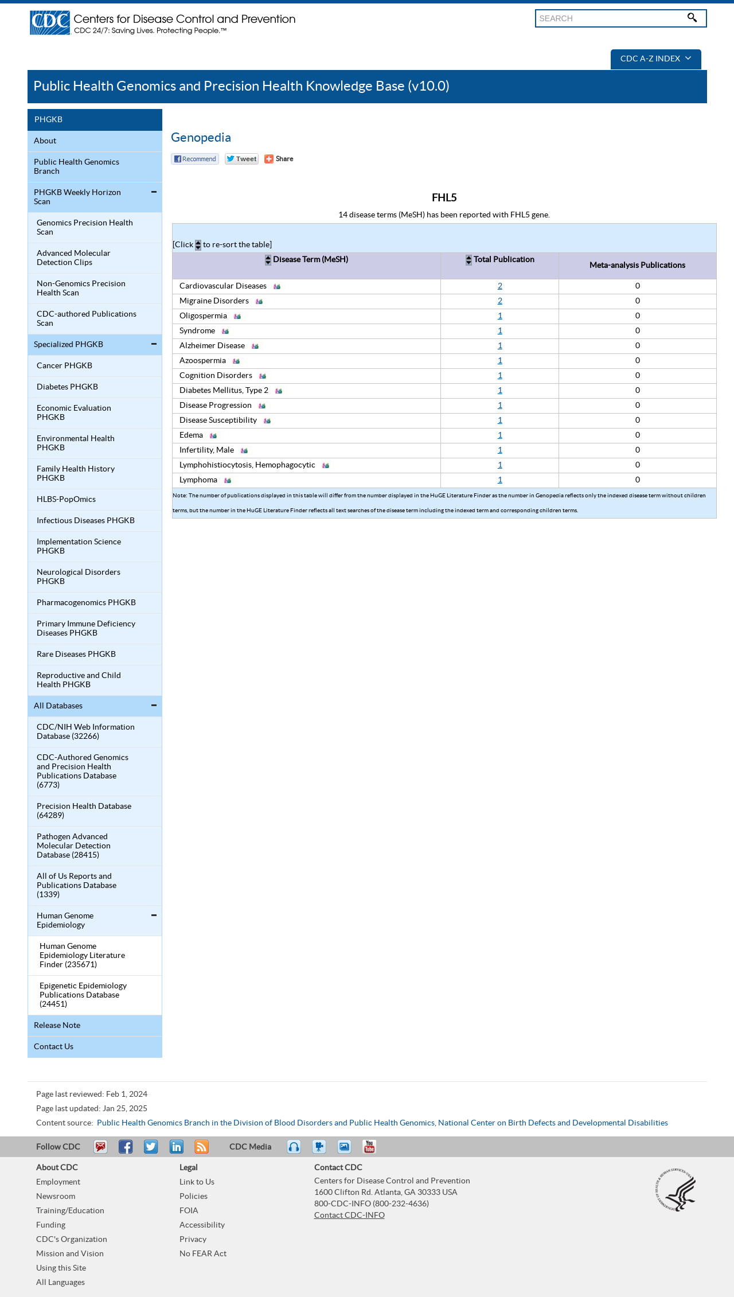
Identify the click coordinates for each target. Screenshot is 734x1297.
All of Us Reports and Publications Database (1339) (76, 886)
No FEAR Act (203, 1254)
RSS (200, 1151)
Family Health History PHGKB (76, 473)
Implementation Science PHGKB (79, 546)
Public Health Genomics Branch (76, 167)
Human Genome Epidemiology (65, 920)
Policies (193, 1197)
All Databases (58, 706)
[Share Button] (278, 159)
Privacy (192, 1240)
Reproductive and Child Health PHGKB (79, 680)
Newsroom (55, 1197)
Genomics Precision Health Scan (85, 227)
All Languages (60, 1283)
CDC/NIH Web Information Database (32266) (86, 732)
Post (175, 1151)
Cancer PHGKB (64, 366)
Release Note (57, 1026)
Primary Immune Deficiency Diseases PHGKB (86, 628)
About (45, 141)
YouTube (375, 1151)
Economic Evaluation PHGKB (74, 413)
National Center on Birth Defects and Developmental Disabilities (553, 1123)
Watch (320, 1151)
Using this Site (61, 1268)
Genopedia (201, 137)
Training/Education (70, 1211)
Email (100, 1151)
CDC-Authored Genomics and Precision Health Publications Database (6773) (82, 771)
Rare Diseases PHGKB (76, 655)
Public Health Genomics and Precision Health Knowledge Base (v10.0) (241, 86)
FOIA (188, 1211)
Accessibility (202, 1225)
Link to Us (196, 1182)
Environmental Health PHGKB (76, 443)
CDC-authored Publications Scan (86, 319)
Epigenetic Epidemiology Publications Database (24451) (83, 995)
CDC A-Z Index (656, 59)
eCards (347, 1151)
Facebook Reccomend (195, 159)
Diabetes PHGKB (67, 387)
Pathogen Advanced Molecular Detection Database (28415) (74, 846)
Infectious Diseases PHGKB (86, 521)
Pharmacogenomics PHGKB (86, 603)
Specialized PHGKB (68, 345)
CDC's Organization (71, 1240)
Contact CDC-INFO (349, 1216)
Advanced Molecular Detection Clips (74, 258)
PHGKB (48, 120)
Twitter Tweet (242, 159)
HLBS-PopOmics (66, 500)
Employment (58, 1182)
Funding (50, 1225)
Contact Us (53, 1047)
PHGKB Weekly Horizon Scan (77, 197)
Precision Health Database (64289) (84, 811)
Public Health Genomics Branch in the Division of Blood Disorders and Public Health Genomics (266, 1123)
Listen (294, 1151)
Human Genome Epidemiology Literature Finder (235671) (82, 955)
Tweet (151, 1151)
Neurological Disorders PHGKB (78, 577)
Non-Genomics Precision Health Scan (81, 288)
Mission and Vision (70, 1254)
